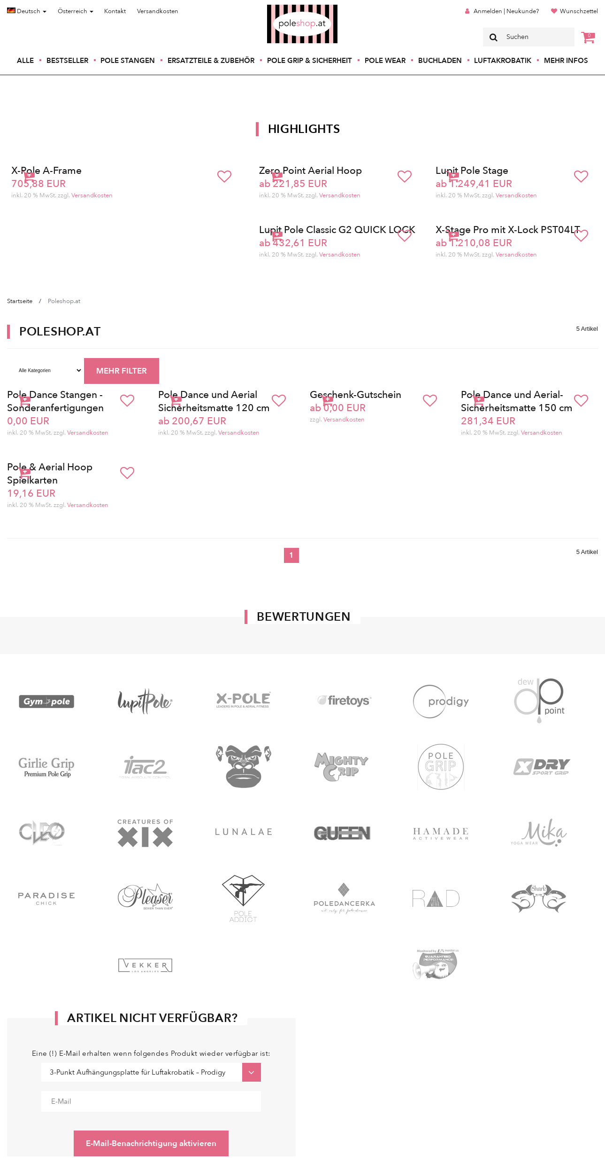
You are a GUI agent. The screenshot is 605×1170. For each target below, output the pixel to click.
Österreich (75, 11)
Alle (25, 60)
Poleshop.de (280, 7)
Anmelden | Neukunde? (506, 11)
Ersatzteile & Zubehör (211, 60)
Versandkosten (157, 11)
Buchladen (440, 60)
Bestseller (67, 60)
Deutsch (26, 11)
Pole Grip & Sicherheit (309, 60)
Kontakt (115, 11)
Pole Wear (385, 60)
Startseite (19, 301)
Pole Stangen (127, 60)
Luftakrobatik (502, 60)
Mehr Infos (566, 60)
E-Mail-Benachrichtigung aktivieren (151, 1143)
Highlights (304, 129)
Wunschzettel (579, 11)
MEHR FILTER (121, 371)
